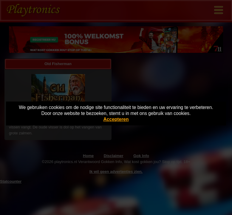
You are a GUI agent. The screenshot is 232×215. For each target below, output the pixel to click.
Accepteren (116, 119)
